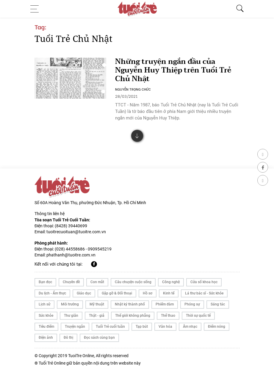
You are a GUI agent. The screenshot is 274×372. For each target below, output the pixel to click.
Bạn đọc (45, 282)
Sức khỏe (46, 315)
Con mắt (97, 282)
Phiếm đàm (165, 304)
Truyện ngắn (75, 326)
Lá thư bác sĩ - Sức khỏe (204, 293)
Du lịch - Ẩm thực (52, 293)
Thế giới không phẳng (132, 315)
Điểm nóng (216, 326)
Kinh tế (168, 293)
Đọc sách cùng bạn (99, 337)
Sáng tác (218, 304)
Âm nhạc (190, 326)
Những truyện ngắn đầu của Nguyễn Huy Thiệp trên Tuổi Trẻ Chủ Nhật (173, 70)
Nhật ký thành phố (130, 304)
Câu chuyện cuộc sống (133, 282)
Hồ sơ (147, 293)
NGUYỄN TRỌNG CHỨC (133, 89)
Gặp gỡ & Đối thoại (117, 293)
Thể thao (168, 315)
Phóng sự (192, 304)
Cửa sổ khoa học (203, 282)
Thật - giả (96, 315)
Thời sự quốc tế (198, 315)
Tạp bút (142, 326)
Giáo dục (84, 293)
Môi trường (70, 304)
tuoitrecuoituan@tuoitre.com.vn (76, 231)
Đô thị (68, 337)
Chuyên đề (71, 282)
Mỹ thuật (97, 304)
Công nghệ (171, 282)
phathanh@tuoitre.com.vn (70, 255)
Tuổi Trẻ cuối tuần (110, 326)
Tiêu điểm (46, 326)
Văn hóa (165, 326)
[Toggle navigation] (36, 9)
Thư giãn (71, 315)
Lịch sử (44, 304)
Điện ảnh (46, 337)
